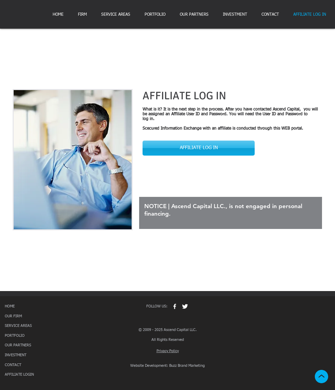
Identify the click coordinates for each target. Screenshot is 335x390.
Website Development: (149, 365)
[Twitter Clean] (185, 306)
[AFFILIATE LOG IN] (199, 148)
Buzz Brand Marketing (187, 365)
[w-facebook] (174, 306)
